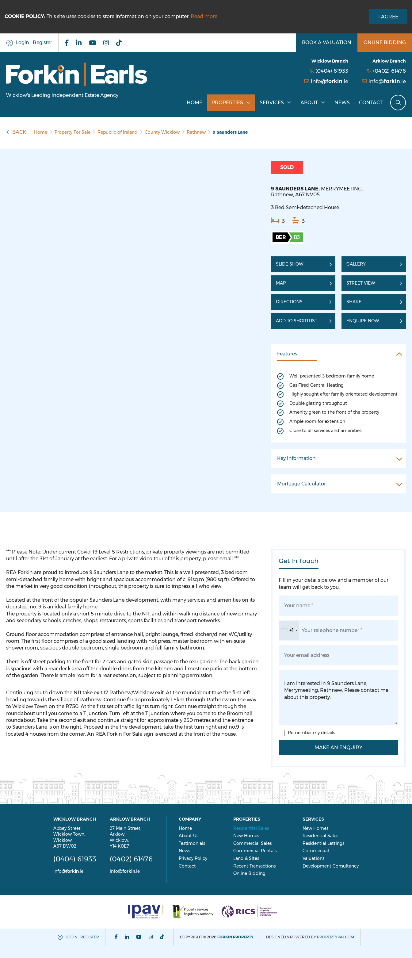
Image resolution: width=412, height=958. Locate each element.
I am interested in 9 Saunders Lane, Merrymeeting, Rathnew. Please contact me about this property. (338, 697)
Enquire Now (362, 321)
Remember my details (311, 732)
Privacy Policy (204, 858)
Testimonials (203, 843)
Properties (227, 102)
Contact (371, 102)
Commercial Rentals (266, 850)
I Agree (388, 17)
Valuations (325, 858)
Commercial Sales (264, 843)
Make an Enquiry (338, 747)
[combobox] (289, 630)
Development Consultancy (342, 866)
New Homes (257, 835)
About (309, 102)
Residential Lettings (335, 843)
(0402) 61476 (389, 70)
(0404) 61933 (331, 70)
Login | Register (82, 937)
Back (19, 132)
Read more (204, 16)
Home (194, 102)
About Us (200, 835)
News (342, 102)
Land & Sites (257, 858)
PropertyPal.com (335, 937)
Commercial (327, 850)
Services (272, 102)
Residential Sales (262, 828)
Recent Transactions (266, 866)
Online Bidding (261, 873)
